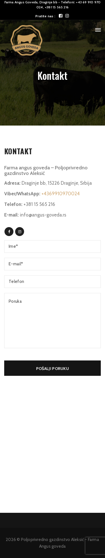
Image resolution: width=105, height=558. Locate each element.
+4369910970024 (60, 193)
